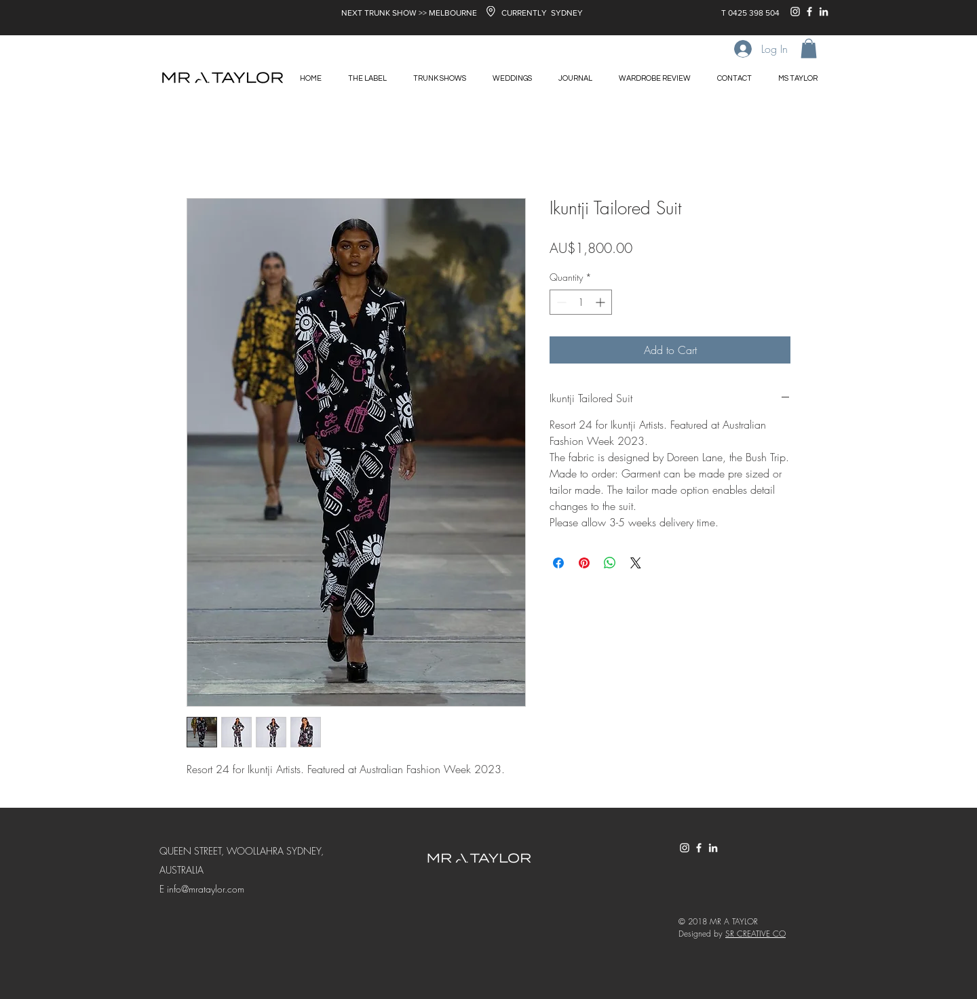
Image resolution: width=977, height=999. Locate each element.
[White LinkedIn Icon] (824, 11)
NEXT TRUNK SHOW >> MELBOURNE (409, 13)
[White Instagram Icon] (795, 11)
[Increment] (601, 302)
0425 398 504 (754, 13)
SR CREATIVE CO (755, 933)
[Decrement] (560, 302)
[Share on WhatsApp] (610, 563)
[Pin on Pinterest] (584, 563)
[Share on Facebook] (558, 563)
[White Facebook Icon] (809, 11)
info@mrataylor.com (205, 888)
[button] (809, 48)
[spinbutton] (581, 302)
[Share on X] (636, 563)
